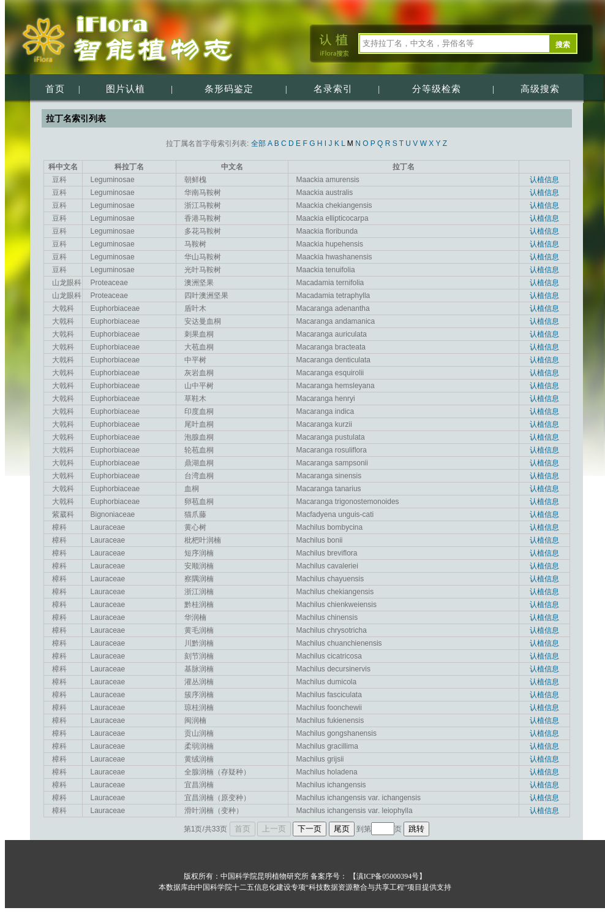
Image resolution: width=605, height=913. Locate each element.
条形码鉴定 (229, 89)
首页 (55, 89)
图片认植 (125, 89)
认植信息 (544, 179)
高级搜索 (540, 89)
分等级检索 (436, 89)
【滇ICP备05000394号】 (387, 876)
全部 (258, 143)
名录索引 (333, 89)
